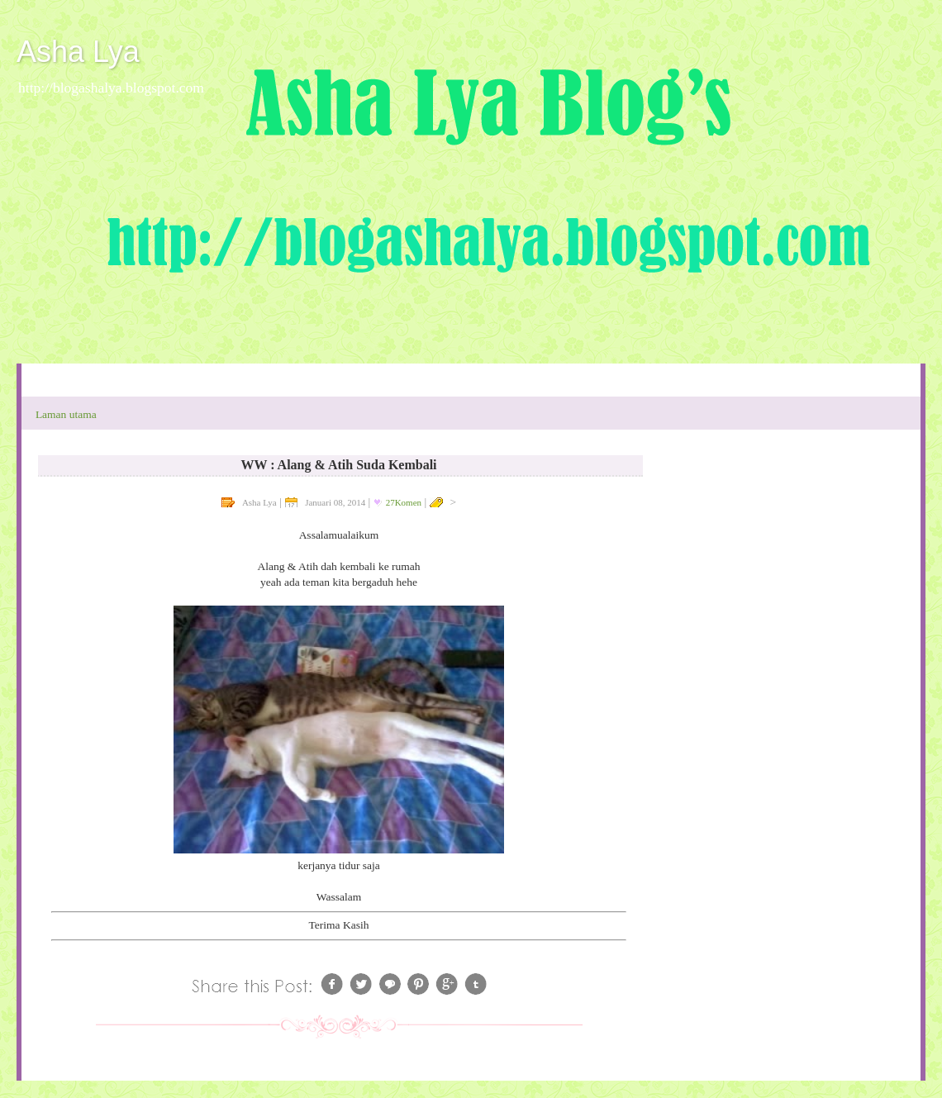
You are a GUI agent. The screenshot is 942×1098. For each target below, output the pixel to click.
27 (403, 502)
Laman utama (66, 414)
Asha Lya (78, 52)
